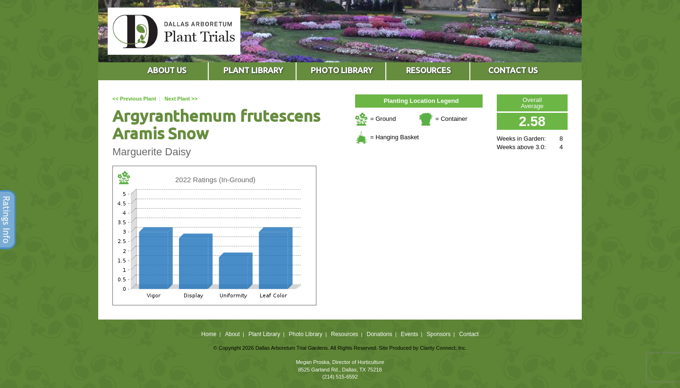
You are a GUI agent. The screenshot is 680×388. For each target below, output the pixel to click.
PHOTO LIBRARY (342, 70)
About (232, 334)
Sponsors (439, 334)
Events (409, 334)
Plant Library (264, 334)
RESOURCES (428, 70)
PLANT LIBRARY (253, 70)
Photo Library (305, 334)
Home (208, 334)
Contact (468, 334)
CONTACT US (513, 70)
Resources (344, 334)
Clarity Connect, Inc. (443, 348)
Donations (379, 334)
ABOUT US (167, 70)
